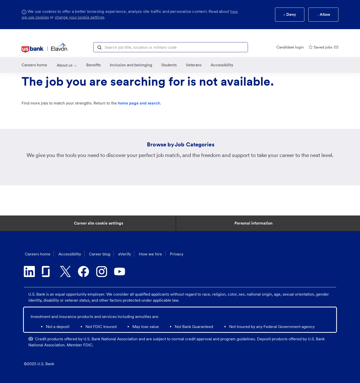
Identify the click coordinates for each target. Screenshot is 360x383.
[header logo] (45, 48)
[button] (99, 47)
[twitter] (65, 271)
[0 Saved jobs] (323, 47)
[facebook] (83, 271)
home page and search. (139, 103)
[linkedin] (29, 271)
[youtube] (119, 271)
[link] (34, 65)
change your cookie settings (79, 17)
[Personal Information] (253, 223)
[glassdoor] (47, 271)
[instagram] (101, 271)
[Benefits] (93, 65)
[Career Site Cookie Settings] (98, 223)
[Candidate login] (290, 47)
